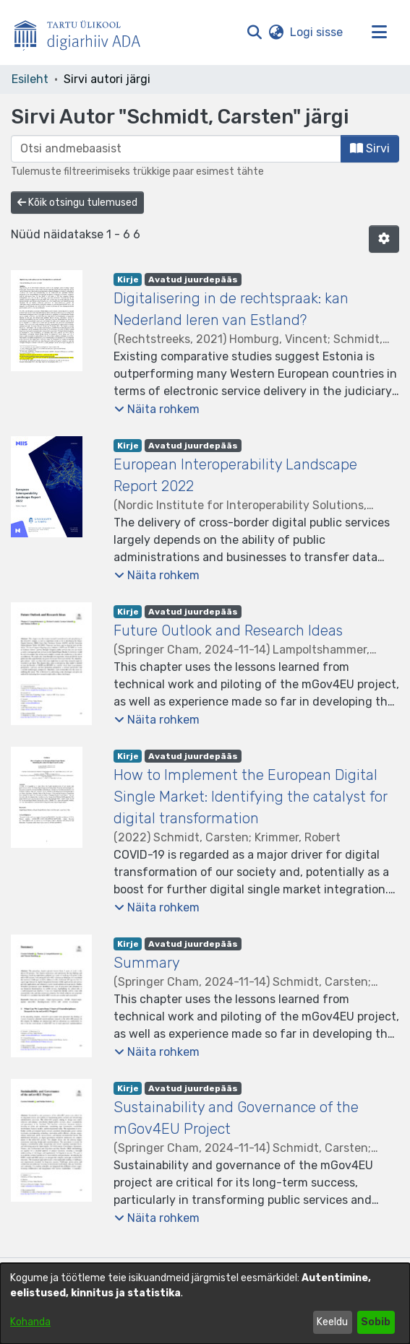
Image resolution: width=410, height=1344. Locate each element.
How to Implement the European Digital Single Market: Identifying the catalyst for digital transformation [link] (251, 796)
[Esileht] (83, 32)
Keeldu (332, 1322)
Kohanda (30, 1322)
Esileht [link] (30, 79)
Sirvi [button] (370, 148)
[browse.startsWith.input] (176, 148)
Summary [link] (147, 962)
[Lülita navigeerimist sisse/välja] (379, 32)
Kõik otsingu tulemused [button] (77, 202)
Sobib (375, 1322)
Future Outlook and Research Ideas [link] (228, 630)
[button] (254, 32)
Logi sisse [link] (317, 32)
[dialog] (205, 1303)
